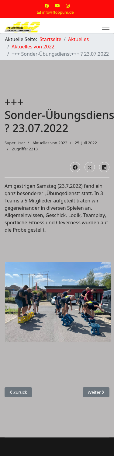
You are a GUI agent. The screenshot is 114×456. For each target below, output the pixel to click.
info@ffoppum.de (58, 12)
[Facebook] (47, 6)
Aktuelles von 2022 (50, 143)
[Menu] (105, 27)
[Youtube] (57, 6)
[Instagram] (68, 6)
